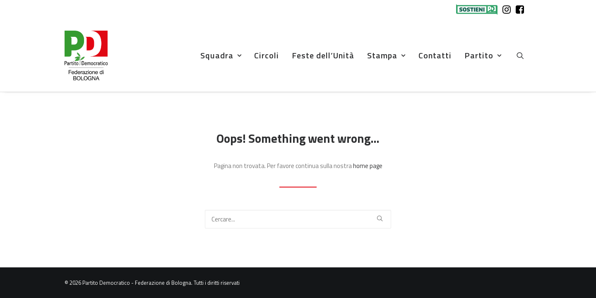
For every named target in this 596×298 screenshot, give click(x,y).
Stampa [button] (386, 55)
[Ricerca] (298, 219)
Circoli (266, 55)
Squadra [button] (221, 55)
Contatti (435, 55)
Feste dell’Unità (323, 55)
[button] (524, 55)
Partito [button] (483, 55)
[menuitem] (478, 9)
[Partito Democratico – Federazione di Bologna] (86, 55)
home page (367, 166)
